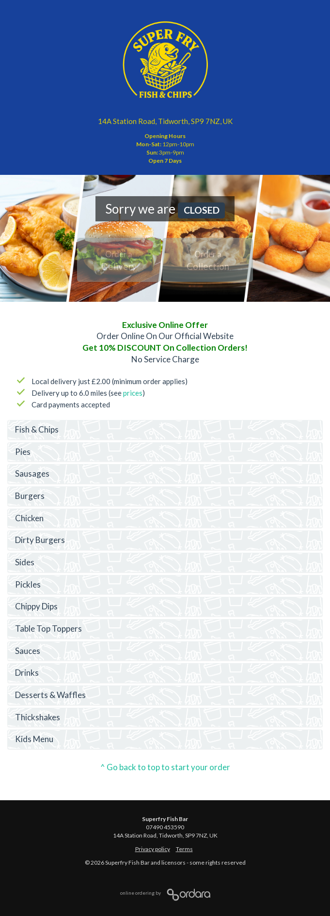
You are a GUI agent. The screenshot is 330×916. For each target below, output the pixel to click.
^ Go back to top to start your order (165, 767)
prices (132, 392)
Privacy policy (152, 849)
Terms (184, 849)
